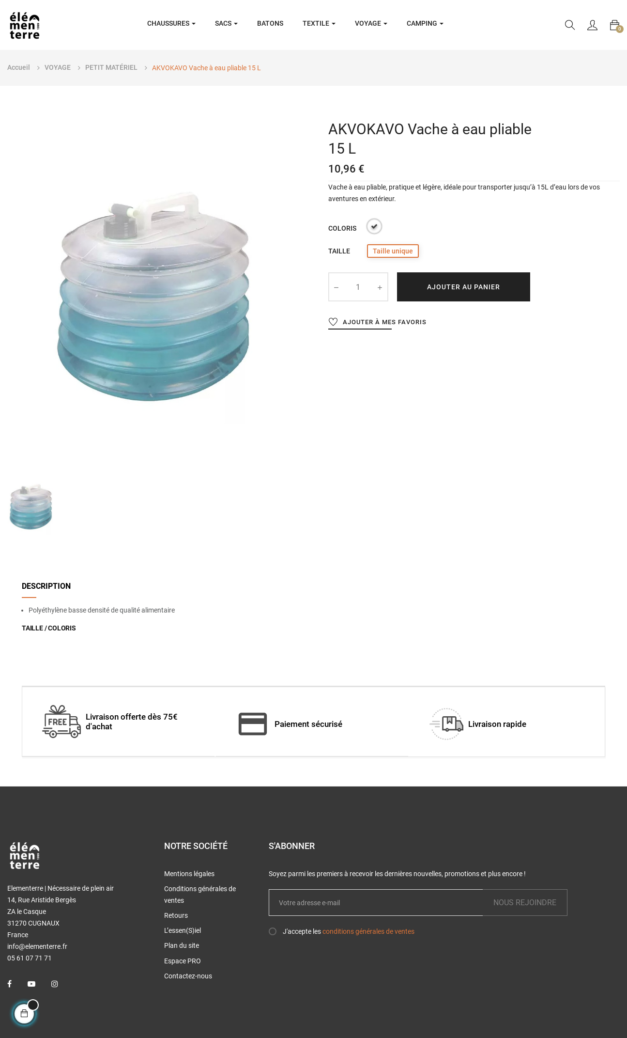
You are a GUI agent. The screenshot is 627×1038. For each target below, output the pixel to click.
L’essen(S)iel (182, 930)
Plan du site (181, 945)
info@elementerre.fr (37, 946)
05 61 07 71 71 (29, 958)
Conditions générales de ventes (200, 894)
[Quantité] (358, 286)
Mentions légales (189, 874)
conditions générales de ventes (368, 931)
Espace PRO (182, 961)
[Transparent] (374, 228)
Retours (176, 915)
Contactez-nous (188, 976)
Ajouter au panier (463, 287)
